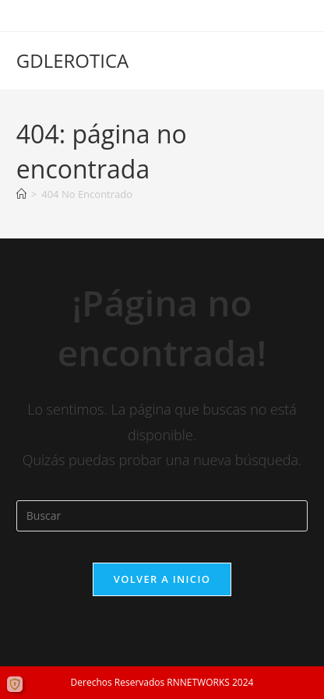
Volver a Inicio (162, 579)
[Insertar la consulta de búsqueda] (162, 515)
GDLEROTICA (72, 60)
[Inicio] (21, 194)
